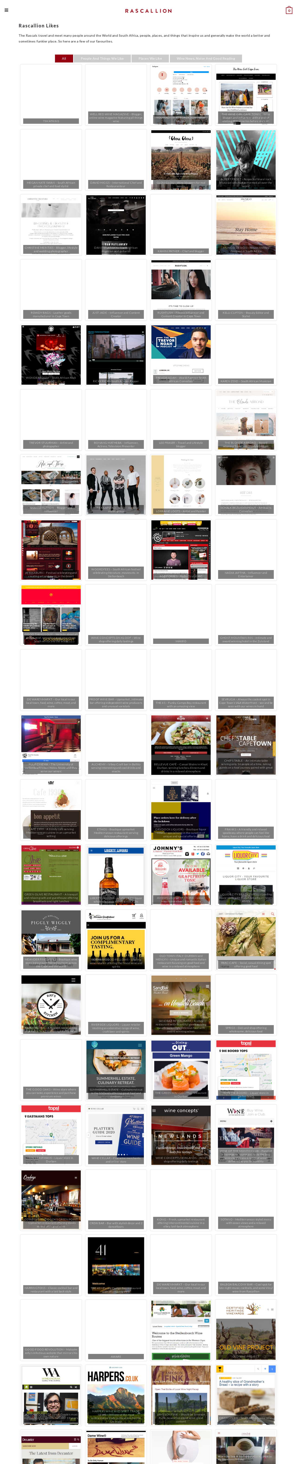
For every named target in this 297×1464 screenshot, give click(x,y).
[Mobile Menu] (6, 10)
